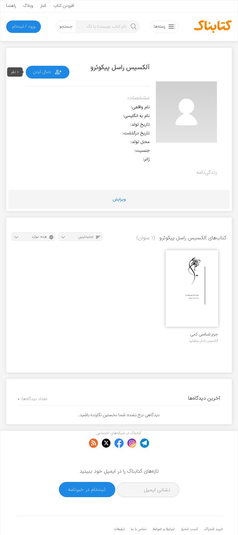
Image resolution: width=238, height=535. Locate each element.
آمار (43, 5)
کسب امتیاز (189, 510)
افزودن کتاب (64, 5)
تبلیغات (119, 510)
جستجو (66, 26)
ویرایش (119, 199)
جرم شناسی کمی (204, 334)
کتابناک (190, 520)
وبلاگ (28, 5)
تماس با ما (138, 510)
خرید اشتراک (213, 510)
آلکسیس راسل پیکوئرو (203, 340)
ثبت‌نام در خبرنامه (87, 470)
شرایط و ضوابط (163, 510)
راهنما (11, 5)
